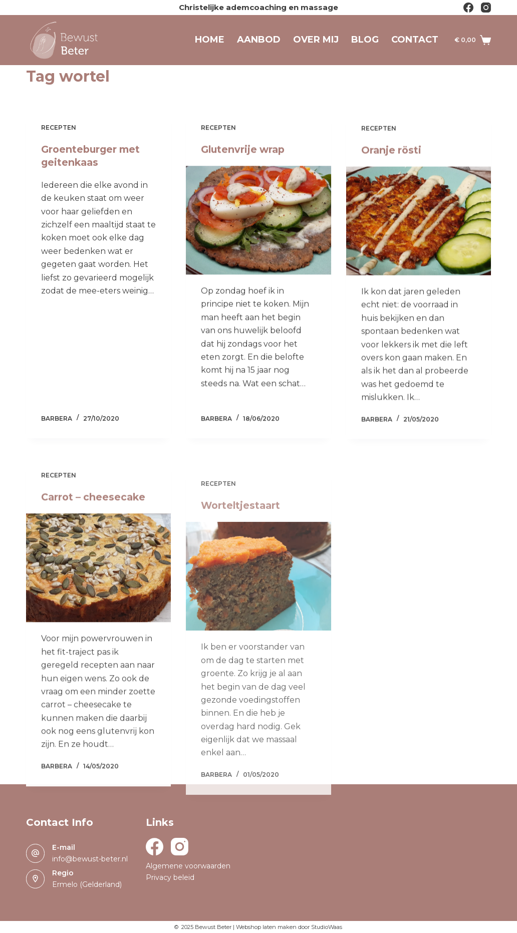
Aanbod (259, 39)
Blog (365, 39)
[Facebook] (468, 8)
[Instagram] (486, 8)
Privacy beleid (170, 877)
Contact (414, 39)
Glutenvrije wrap (244, 150)
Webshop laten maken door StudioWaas (289, 926)
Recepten (58, 127)
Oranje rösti (392, 155)
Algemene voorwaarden (188, 865)
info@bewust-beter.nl (90, 858)
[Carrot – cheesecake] (98, 582)
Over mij (316, 39)
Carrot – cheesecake (95, 512)
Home (209, 39)
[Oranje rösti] (418, 226)
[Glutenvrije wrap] (258, 221)
